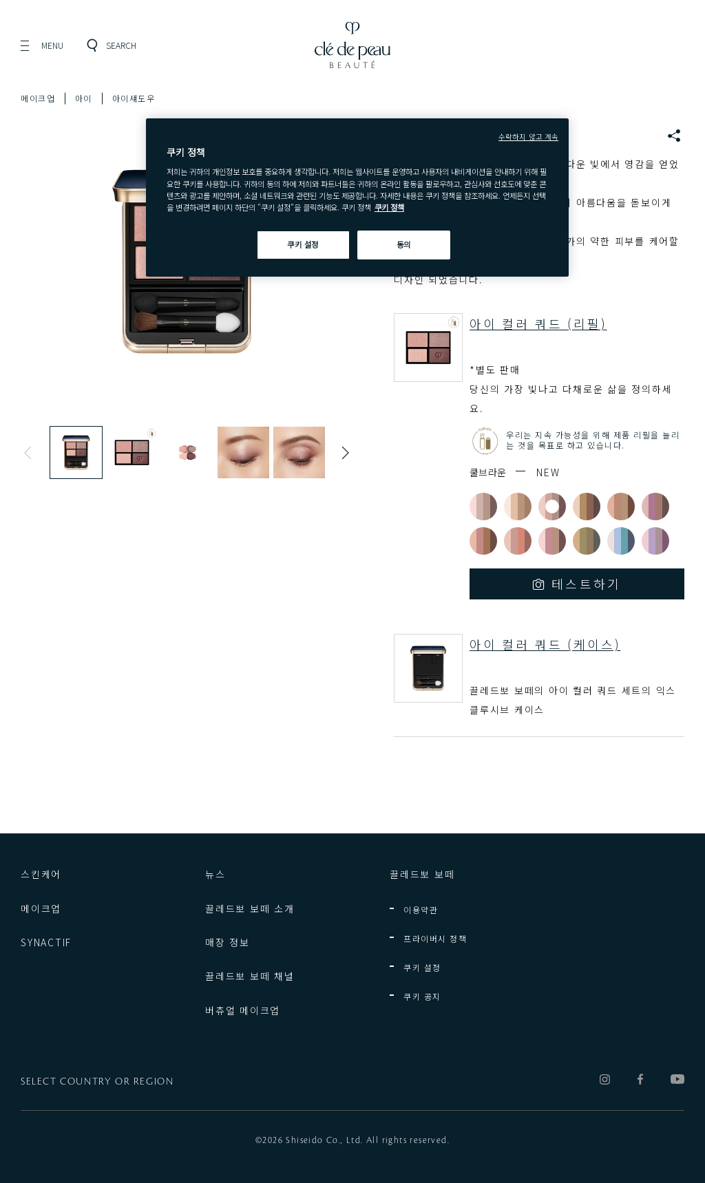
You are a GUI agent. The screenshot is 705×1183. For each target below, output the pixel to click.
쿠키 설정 (422, 967)
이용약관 (420, 909)
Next (342, 453)
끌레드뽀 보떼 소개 (250, 908)
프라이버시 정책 (435, 938)
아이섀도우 (134, 98)
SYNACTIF (46, 942)
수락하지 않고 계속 (528, 136)
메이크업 (38, 98)
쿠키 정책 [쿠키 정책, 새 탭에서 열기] (389, 207)
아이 (83, 98)
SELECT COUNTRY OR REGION (97, 1081)
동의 (404, 244)
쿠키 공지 (422, 996)
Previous (31, 453)
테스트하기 (586, 584)
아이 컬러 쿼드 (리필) (538, 323)
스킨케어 (41, 874)
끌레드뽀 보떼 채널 (250, 976)
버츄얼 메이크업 (242, 1010)
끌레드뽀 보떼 (422, 874)
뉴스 (215, 874)
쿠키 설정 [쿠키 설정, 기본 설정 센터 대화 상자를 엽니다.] (303, 244)
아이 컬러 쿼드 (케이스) (545, 644)
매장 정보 (227, 942)
